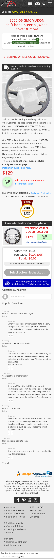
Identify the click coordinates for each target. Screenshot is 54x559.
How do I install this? (11, 408)
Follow (4, 316)
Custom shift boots (15, 526)
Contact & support (15, 514)
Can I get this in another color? (15, 376)
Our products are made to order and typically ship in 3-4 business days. (29, 452)
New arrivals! (36, 510)
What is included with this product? (17, 343)
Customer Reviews (15, 510)
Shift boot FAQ (36, 507)
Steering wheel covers (17, 529)
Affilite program (13, 545)
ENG (30, 4)
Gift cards (34, 517)
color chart (32, 391)
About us (10, 507)
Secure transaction (24, 183)
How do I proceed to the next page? (17, 313)
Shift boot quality (14, 523)
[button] (9, 335)
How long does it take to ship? (15, 441)
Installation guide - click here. (16, 167)
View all (5, 463)
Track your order (38, 514)
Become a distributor (16, 542)
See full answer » (15, 364)
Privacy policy (18, 557)
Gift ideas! (11, 533)
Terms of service (7, 557)
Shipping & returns (15, 517)
